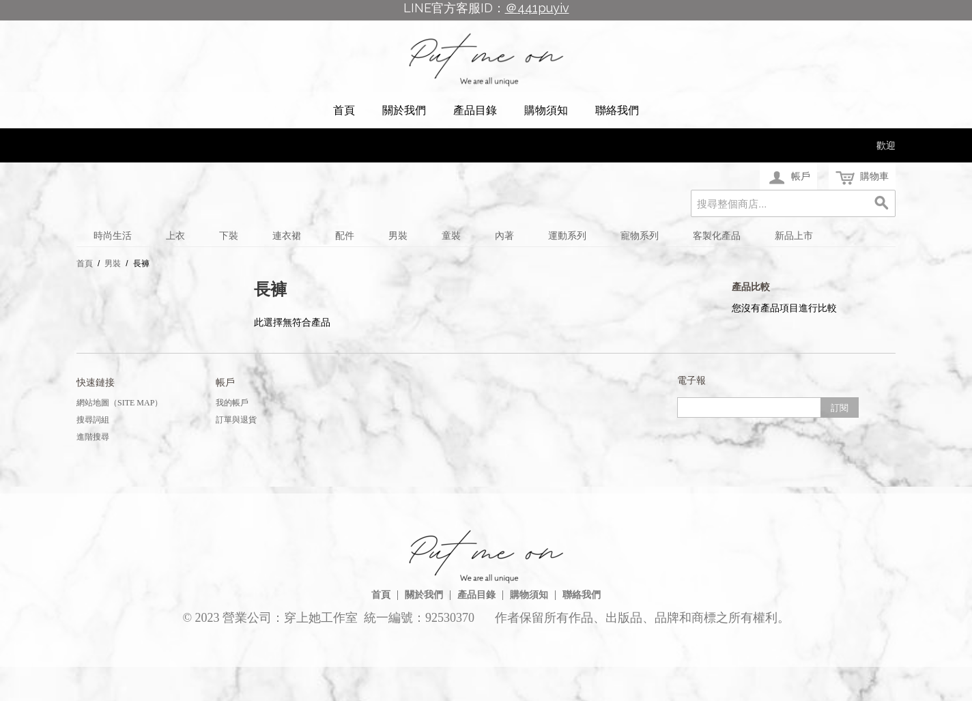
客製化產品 (717, 236)
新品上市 (794, 236)
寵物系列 (639, 236)
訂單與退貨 (236, 420)
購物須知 (546, 110)
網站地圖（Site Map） (119, 402)
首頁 (344, 110)
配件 (344, 236)
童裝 (451, 236)
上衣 (175, 236)
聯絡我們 (617, 110)
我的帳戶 (232, 402)
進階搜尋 (92, 437)
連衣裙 (286, 236)
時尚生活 (113, 236)
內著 (504, 236)
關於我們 (404, 110)
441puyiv (543, 8)
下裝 (228, 236)
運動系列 (567, 236)
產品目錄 (475, 110)
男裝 (398, 236)
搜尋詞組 (92, 420)
